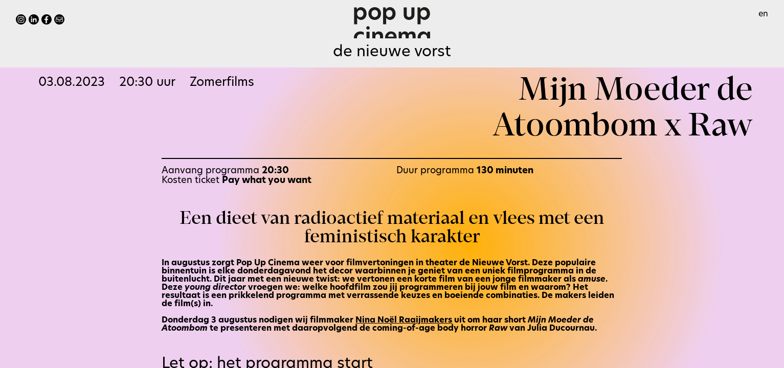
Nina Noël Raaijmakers (403, 320)
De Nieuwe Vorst (392, 52)
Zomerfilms (222, 83)
